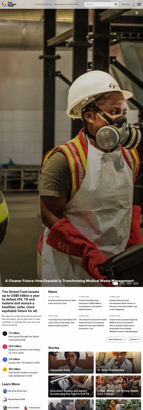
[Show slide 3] (129, 283)
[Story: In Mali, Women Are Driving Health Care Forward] (118, 386)
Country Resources (43, 4)
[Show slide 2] (122, 283)
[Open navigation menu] (139, 4)
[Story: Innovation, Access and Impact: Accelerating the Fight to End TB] (71, 386)
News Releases (115, 339)
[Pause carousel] (137, 13)
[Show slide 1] (115, 283)
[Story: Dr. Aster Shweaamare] (118, 363)
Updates (133, 339)
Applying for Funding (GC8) (67, 4)
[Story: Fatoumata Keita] (71, 363)
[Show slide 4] (136, 283)
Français (126, 4)
